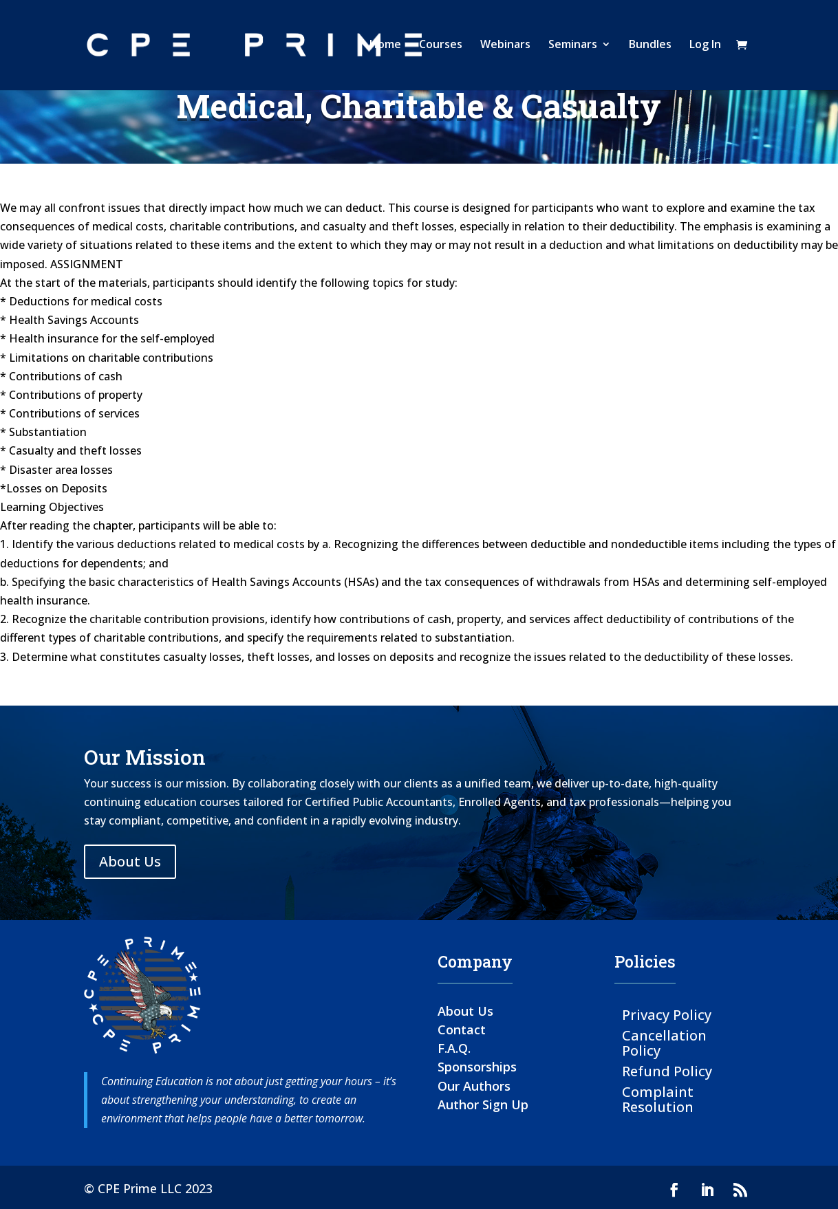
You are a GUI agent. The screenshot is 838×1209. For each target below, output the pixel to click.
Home (385, 47)
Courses (440, 47)
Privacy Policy (666, 1014)
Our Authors (474, 1086)
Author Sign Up (483, 1104)
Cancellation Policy (664, 1042)
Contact (462, 1029)
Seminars (572, 47)
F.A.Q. (454, 1048)
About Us (130, 861)
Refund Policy (667, 1070)
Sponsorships (477, 1066)
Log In (705, 47)
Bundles (650, 47)
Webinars (505, 47)
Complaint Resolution (658, 1098)
